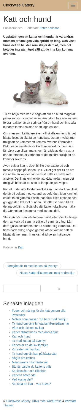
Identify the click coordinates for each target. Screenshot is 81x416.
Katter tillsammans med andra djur (35, 332)
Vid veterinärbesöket (25, 349)
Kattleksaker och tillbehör (29, 371)
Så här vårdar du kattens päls (31, 366)
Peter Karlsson (49, 28)
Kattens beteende (24, 375)
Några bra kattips (23, 358)
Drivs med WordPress (46, 401)
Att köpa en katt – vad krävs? (31, 383)
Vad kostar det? (22, 379)
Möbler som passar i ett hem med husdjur (40, 319)
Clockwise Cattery (18, 5)
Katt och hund (21, 336)
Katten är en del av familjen (30, 345)
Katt (20, 247)
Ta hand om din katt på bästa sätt (34, 353)
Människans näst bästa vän (30, 362)
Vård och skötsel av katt (28, 328)
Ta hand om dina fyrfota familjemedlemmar (40, 323)
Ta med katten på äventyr (29, 340)
